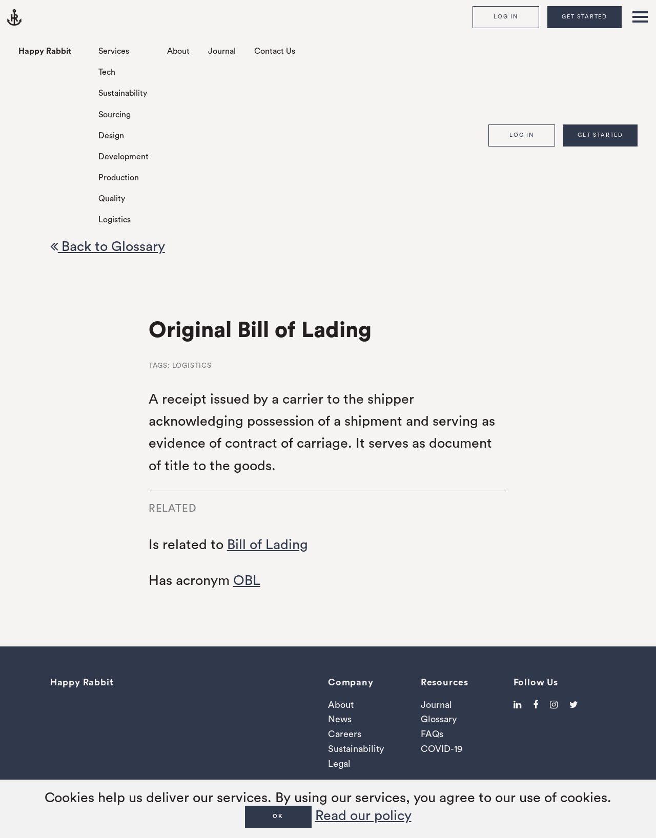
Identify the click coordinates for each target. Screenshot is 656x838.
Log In (506, 16)
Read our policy (363, 816)
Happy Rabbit (44, 51)
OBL (246, 581)
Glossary (439, 719)
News (340, 719)
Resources (444, 682)
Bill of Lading (267, 545)
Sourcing (114, 115)
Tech (106, 72)
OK (278, 816)
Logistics (114, 220)
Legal (339, 763)
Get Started (584, 16)
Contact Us (274, 51)
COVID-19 (441, 748)
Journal (222, 51)
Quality (111, 199)
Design (111, 136)
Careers (344, 734)
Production (118, 178)
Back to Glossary (107, 247)
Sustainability (122, 93)
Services (113, 51)
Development (123, 157)
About (178, 51)
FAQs (432, 734)
